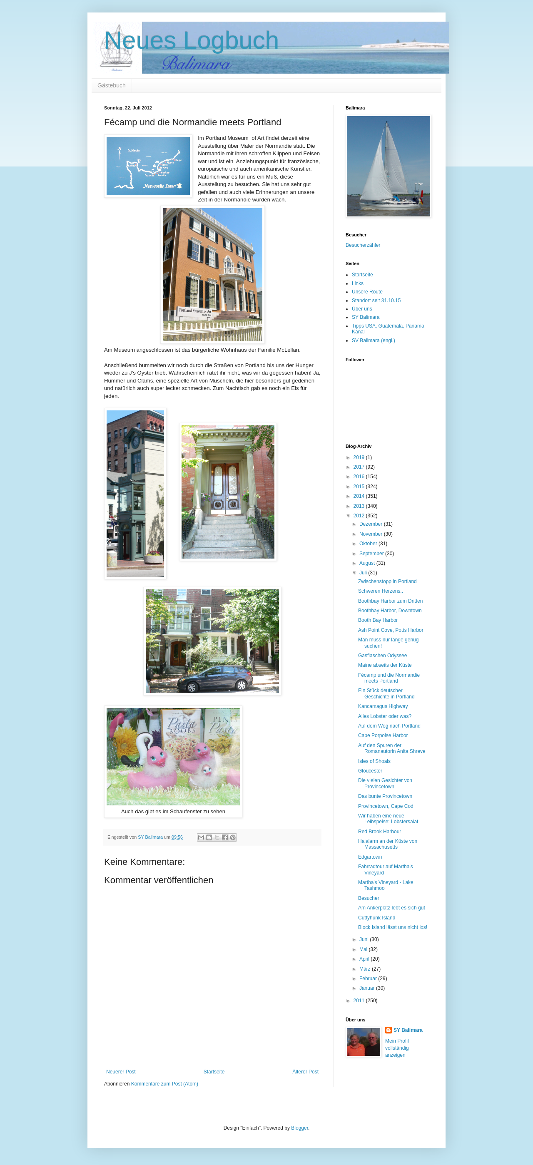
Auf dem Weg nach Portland (389, 726)
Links (358, 283)
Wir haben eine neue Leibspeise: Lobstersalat (388, 819)
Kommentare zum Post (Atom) (164, 1084)
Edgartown (370, 857)
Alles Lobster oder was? (384, 716)
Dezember (371, 524)
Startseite (214, 1072)
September (372, 553)
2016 (360, 476)
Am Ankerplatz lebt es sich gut (391, 908)
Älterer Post (305, 1072)
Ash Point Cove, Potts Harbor (390, 630)
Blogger (299, 1128)
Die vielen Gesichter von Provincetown (385, 783)
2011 (360, 1001)
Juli (363, 573)
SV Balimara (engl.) (373, 340)
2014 (360, 496)
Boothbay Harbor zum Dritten (390, 601)
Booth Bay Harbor (378, 620)
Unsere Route (367, 292)
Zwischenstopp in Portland (387, 581)
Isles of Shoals (374, 761)
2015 (360, 486)
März (365, 969)
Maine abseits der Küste (385, 665)
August (367, 563)
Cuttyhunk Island (376, 918)
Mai (364, 949)
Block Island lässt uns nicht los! (392, 927)
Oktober (369, 543)
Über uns (362, 309)
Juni (364, 939)
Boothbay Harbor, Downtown (390, 611)
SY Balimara (365, 317)
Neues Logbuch (191, 40)
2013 (360, 506)
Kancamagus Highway (383, 706)
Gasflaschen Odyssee (382, 655)
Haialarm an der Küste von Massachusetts (387, 844)
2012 (360, 516)
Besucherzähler (363, 245)
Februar (368, 978)
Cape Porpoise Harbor (383, 735)
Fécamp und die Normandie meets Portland (389, 678)
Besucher (368, 898)
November (371, 534)
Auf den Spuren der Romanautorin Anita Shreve (392, 748)
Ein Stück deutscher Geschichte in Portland (386, 693)
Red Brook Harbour (379, 832)
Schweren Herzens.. (380, 591)
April (365, 959)
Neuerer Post (121, 1072)
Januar (367, 988)
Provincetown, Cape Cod (385, 806)
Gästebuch (111, 85)
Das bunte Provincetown (385, 796)
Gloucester (370, 771)
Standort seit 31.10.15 (376, 300)
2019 (360, 457)
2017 (360, 467)
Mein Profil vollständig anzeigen (397, 1048)
